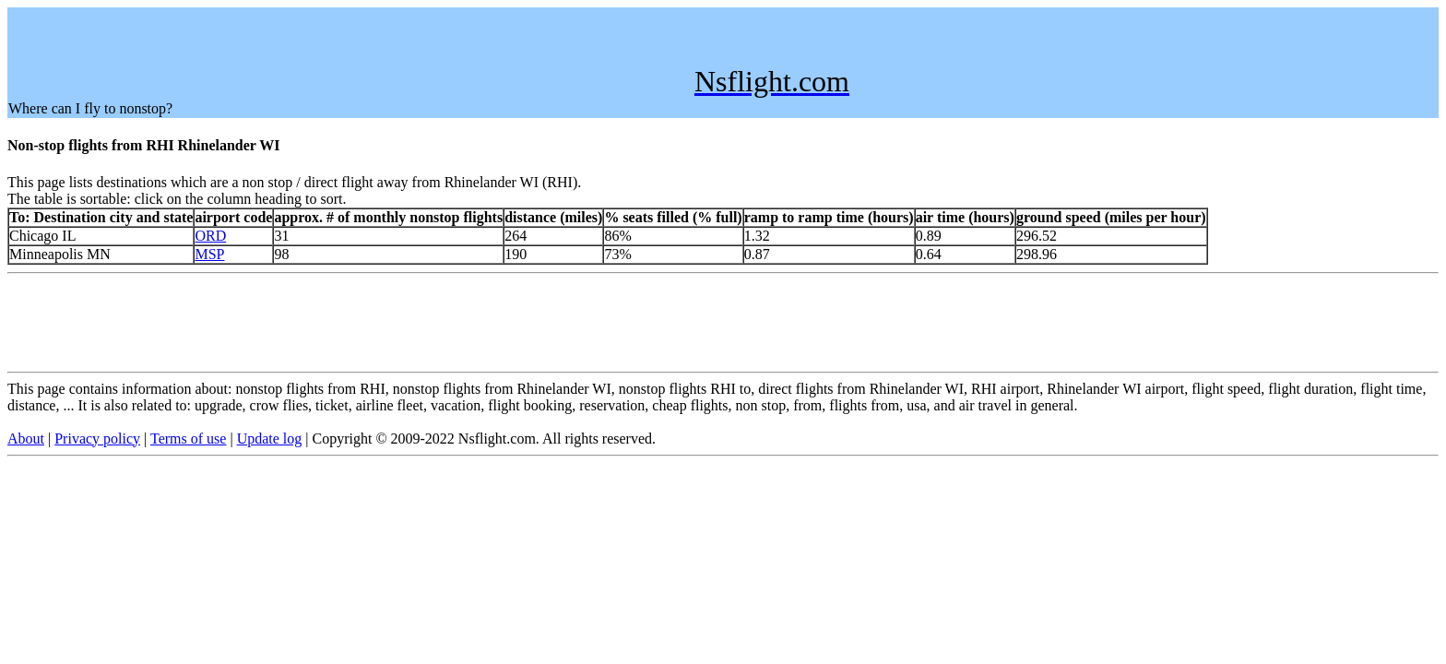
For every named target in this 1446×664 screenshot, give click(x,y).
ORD (210, 235)
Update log (269, 438)
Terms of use (188, 438)
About (25, 438)
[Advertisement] (344, 49)
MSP (209, 254)
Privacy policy (97, 438)
